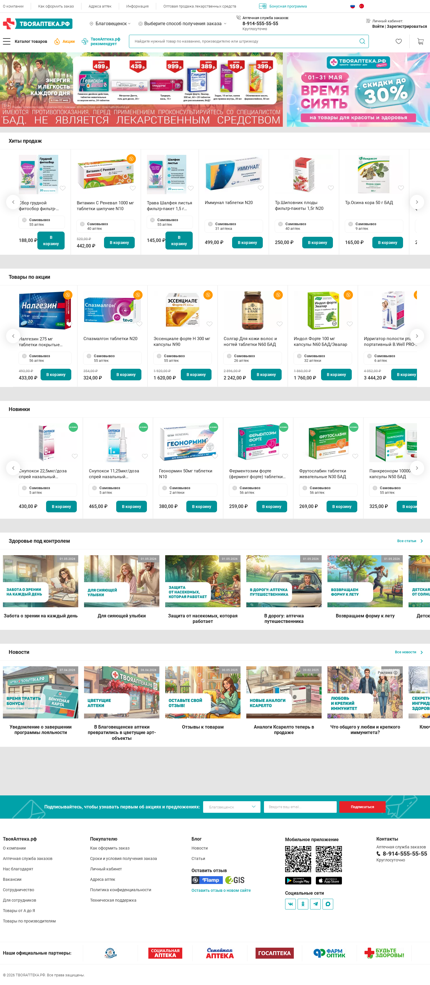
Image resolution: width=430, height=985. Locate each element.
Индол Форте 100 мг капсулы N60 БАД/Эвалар (320, 341)
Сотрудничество (18, 889)
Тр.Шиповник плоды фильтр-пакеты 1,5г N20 (299, 205)
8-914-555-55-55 (260, 23)
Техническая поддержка (113, 900)
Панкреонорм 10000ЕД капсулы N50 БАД (392, 473)
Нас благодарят (18, 869)
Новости (200, 848)
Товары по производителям (29, 921)
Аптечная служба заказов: (266, 18)
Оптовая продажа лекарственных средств (199, 6)
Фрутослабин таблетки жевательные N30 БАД (322, 473)
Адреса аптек (100, 6)
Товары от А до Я (19, 910)
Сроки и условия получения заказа (123, 858)
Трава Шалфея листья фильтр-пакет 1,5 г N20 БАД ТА (169, 206)
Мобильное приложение (312, 839)
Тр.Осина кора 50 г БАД (369, 202)
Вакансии (12, 879)
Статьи (198, 858)
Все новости (409, 652)
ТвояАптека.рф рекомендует (101, 41)
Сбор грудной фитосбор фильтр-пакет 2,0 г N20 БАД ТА (39, 206)
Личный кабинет (106, 869)
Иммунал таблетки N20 (229, 202)
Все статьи (410, 541)
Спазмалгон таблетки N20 (110, 338)
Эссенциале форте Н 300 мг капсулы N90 (182, 341)
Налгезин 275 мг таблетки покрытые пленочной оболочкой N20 (42, 342)
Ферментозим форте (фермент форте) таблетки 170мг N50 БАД (256, 474)
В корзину (51, 240)
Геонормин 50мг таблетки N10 (185, 473)
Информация (137, 6)
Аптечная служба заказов (27, 858)
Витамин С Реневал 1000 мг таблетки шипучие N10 (105, 205)
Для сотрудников (19, 900)
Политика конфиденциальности (120, 889)
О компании (13, 6)
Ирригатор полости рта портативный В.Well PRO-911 (389, 341)
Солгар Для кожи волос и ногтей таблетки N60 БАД (250, 341)
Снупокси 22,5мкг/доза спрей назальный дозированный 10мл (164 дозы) (45, 474)
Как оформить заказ (56, 6)
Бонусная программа (283, 6)
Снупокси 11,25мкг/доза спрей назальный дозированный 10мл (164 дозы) (115, 474)
